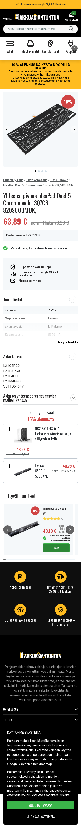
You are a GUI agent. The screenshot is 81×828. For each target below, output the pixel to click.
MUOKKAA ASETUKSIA (40, 816)
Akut (19, 180)
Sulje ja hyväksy (40, 805)
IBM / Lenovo (59, 180)
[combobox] (40, 29)
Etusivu (8, 180)
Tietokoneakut (36, 180)
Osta (56, 547)
